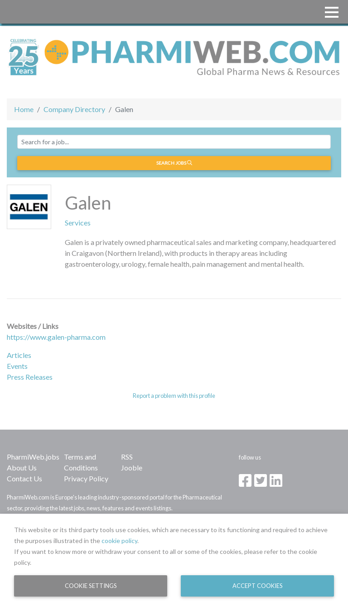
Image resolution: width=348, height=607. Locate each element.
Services (78, 222)
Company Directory (74, 109)
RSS (127, 456)
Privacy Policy (86, 478)
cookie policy (119, 540)
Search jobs (174, 163)
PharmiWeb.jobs (33, 456)
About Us (22, 467)
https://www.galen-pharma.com (56, 337)
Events (17, 366)
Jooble (131, 467)
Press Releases (30, 376)
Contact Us (24, 478)
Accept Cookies (257, 585)
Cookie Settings (91, 585)
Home (24, 109)
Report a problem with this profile (174, 395)
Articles (19, 355)
